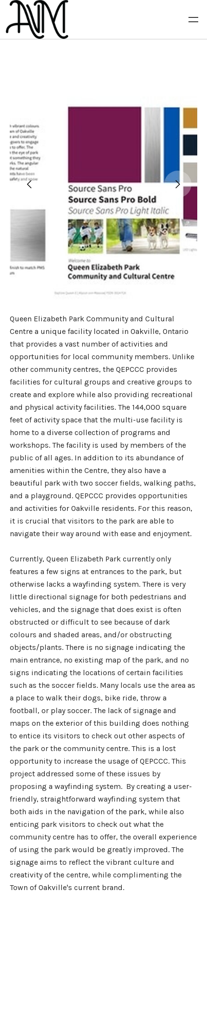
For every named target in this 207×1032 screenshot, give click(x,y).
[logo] (37, 19)
